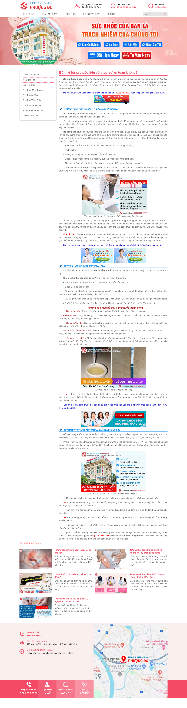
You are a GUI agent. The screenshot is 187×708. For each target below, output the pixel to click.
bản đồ (84, 688)
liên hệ (111, 14)
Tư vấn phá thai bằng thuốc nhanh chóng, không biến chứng (147, 575)
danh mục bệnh (50, 14)
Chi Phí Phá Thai (30, 115)
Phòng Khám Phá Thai (33, 110)
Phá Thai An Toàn (31, 95)
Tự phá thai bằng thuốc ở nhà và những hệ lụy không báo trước (146, 551)
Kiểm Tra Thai (29, 80)
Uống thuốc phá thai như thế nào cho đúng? (73, 575)
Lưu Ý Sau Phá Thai (32, 105)
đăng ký (65, 688)
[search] (165, 14)
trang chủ (29, 14)
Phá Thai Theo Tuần (32, 100)
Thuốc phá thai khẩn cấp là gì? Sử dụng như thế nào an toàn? (71, 600)
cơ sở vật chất (92, 14)
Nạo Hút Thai (29, 85)
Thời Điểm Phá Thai (32, 75)
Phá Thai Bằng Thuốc (33, 90)
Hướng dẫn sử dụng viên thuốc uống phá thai (73, 551)
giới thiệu (70, 14)
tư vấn (47, 688)
